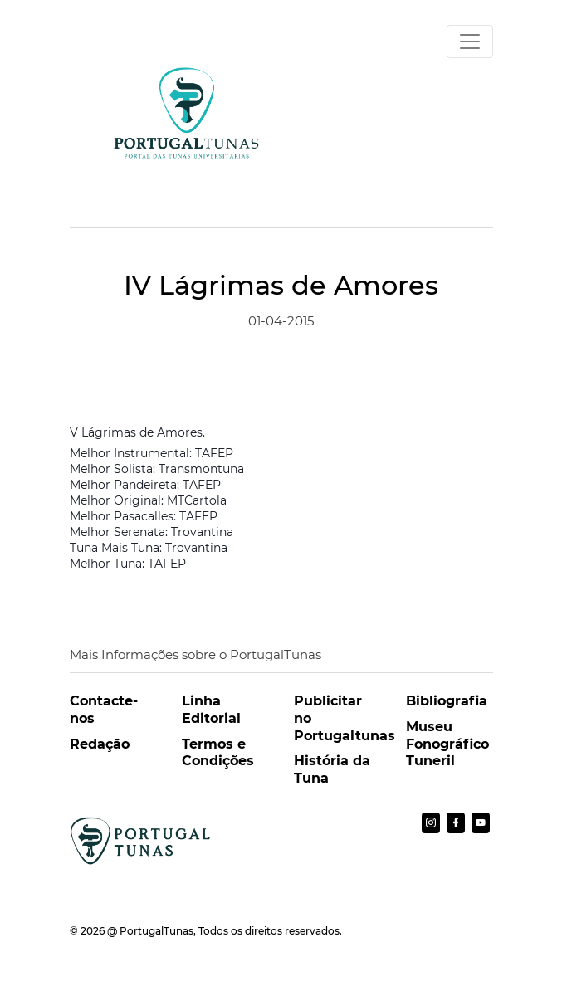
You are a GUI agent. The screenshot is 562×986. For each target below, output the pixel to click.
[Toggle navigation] (470, 41)
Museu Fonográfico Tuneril (447, 744)
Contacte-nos (104, 709)
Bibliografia (446, 701)
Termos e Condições (218, 752)
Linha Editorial (211, 709)
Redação (100, 744)
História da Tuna (332, 769)
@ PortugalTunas (150, 931)
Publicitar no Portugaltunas (337, 718)
